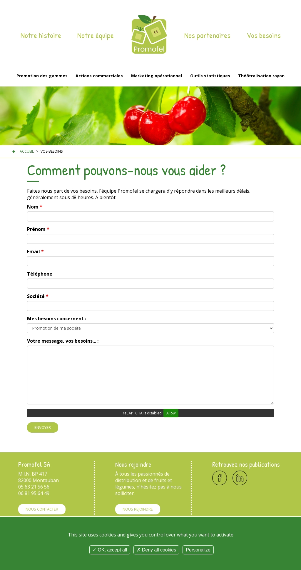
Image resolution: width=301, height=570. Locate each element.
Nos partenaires (207, 35)
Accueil (27, 151)
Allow (170, 413)
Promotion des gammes (42, 76)
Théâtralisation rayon (261, 76)
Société (38, 296)
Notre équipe (95, 35)
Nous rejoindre (138, 509)
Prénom (38, 229)
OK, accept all (110, 549)
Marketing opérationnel (156, 76)
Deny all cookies (156, 549)
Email (35, 251)
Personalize (198, 549)
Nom (34, 207)
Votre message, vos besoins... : (62, 341)
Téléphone (39, 274)
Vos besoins (264, 35)
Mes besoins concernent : (56, 318)
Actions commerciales (99, 76)
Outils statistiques (210, 76)
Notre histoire (41, 35)
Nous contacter (42, 509)
